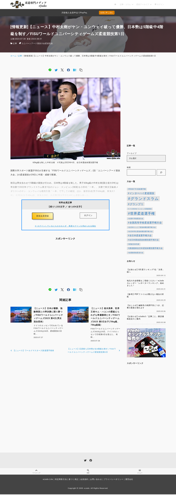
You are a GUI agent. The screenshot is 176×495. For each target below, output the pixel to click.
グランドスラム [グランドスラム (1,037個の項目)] (144, 198)
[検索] (161, 172)
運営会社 (129, 480)
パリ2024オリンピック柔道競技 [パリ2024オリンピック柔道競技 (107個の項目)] (140, 209)
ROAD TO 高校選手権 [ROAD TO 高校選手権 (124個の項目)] (137, 189)
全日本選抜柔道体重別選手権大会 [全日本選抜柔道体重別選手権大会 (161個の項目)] (144, 240)
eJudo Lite (48, 480)
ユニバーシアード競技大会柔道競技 (37, 43)
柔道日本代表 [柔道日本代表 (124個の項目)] (134, 244)
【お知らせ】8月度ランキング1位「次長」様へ (145, 270)
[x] (62, 69)
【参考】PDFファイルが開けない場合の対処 (145, 295)
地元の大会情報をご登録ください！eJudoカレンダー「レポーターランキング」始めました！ (145, 283)
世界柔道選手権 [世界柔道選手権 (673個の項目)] (142, 213)
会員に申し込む (106, 13)
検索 (129, 167)
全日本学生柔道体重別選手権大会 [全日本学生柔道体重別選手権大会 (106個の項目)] (141, 231)
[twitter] (56, 69)
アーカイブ (132, 153)
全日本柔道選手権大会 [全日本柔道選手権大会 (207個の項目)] (140, 235)
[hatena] (74, 69)
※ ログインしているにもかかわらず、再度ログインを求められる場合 (65, 227)
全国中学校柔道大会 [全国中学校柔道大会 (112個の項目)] (136, 218)
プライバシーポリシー (113, 480)
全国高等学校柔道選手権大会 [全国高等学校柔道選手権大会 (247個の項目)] (146, 222)
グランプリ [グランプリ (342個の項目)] (137, 204)
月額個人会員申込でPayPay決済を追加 (68, 12)
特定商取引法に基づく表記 (66, 480)
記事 (15, 43)
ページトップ (36, 471)
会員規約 (84, 480)
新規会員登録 (42, 216)
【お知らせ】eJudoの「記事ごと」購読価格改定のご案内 (145, 317)
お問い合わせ (96, 480)
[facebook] (68, 69)
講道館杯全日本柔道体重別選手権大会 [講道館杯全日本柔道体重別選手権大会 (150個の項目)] (146, 248)
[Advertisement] (65, 265)
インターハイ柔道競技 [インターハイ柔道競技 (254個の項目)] (142, 193)
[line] (49, 69)
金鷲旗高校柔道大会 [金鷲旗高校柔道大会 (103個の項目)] (136, 253)
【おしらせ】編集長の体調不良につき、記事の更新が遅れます (145, 306)
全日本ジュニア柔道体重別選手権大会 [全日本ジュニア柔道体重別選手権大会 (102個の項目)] (142, 227)
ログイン (88, 215)
